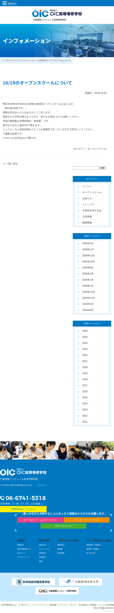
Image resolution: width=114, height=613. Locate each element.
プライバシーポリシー (68, 605)
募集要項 (60, 545)
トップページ (8, 60)
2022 (85, 355)
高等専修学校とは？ (10, 605)
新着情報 (53, 605)
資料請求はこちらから (23, 509)
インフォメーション (26, 60)
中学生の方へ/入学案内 (68, 540)
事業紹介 (20, 545)
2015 (85, 397)
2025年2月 (88, 280)
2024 (85, 343)
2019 (85, 373)
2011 (85, 421)
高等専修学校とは (24, 549)
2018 (85, 379)
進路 (41, 561)
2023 (85, 349)
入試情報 (87, 216)
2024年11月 (88, 298)
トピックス (88, 204)
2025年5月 (88, 273)
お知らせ (87, 198)
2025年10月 (88, 261)
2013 (85, 409)
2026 (85, 331)
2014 (85, 403)
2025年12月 (88, 255)
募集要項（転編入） (94, 545)
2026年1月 (88, 249)
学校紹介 (21, 540)
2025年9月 (88, 267)
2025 (85, 337)
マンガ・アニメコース (86, 520)
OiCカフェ (21, 553)
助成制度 (60, 553)
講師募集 (87, 222)
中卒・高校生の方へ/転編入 (99, 540)
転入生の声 (90, 553)
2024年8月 (88, 310)
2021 (85, 361)
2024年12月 (88, 292)
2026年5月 (88, 243)
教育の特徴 (44, 540)
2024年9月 (88, 304)
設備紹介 (42, 557)
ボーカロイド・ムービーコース (40, 520)
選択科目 (42, 545)
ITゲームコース (63, 526)
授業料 (60, 549)
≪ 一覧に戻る (10, 163)
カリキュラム (44, 549)
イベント (87, 186)
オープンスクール (91, 192)
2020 (85, 367)
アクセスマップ (23, 557)
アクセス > (41, 485)
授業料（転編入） (93, 549)
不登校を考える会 (91, 210)
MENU (12, 3)
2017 (85, 385)
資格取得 (42, 553)
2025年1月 (88, 286)
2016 (85, 391)
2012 (85, 415)
